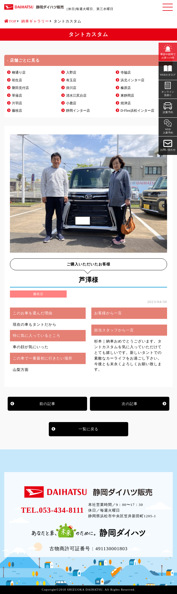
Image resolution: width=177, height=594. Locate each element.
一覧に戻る (88, 429)
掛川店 (71, 88)
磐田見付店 (20, 88)
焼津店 (126, 103)
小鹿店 (71, 103)
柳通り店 (19, 72)
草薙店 (17, 95)
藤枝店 (17, 111)
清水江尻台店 (76, 95)
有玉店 (71, 80)
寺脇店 (126, 72)
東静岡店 (127, 95)
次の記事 (130, 404)
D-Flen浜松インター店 (137, 111)
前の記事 (47, 404)
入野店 (71, 72)
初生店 (17, 80)
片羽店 (17, 103)
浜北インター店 (132, 80)
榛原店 (126, 88)
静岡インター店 (78, 111)
